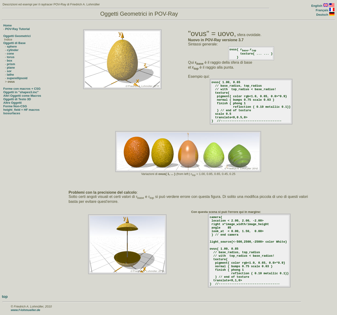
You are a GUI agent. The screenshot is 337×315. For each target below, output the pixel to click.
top (5, 297)
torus (11, 57)
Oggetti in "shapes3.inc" (21, 92)
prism (11, 64)
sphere (12, 46)
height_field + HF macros (21, 109)
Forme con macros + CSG (21, 88)
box (9, 60)
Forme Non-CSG (15, 106)
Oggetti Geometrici (17, 36)
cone (10, 53)
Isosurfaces (11, 113)
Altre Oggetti (12, 102)
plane (11, 67)
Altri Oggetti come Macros (22, 95)
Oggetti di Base (14, 43)
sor (9, 71)
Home (7, 25)
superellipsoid (17, 78)
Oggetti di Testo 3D (17, 99)
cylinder (12, 50)
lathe (10, 74)
